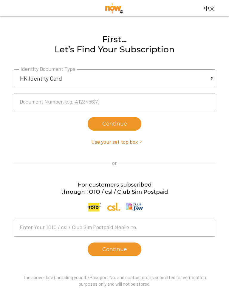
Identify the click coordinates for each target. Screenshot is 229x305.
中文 (209, 8)
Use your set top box (114, 141)
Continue (114, 124)
